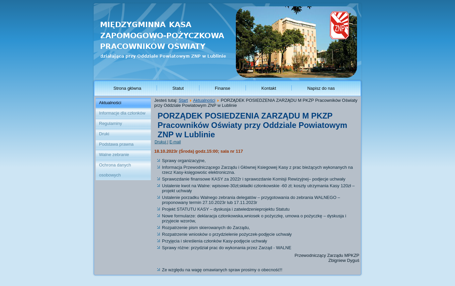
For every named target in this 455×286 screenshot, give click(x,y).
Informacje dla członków (122, 113)
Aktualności (110, 102)
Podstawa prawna (116, 144)
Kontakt (268, 88)
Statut (178, 88)
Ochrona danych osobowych (115, 169)
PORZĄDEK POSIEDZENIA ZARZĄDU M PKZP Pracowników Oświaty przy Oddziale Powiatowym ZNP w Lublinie (252, 125)
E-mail (175, 142)
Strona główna (127, 88)
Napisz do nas (321, 88)
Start (183, 100)
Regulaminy (110, 123)
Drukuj (161, 142)
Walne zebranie (114, 154)
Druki (104, 133)
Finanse (222, 88)
